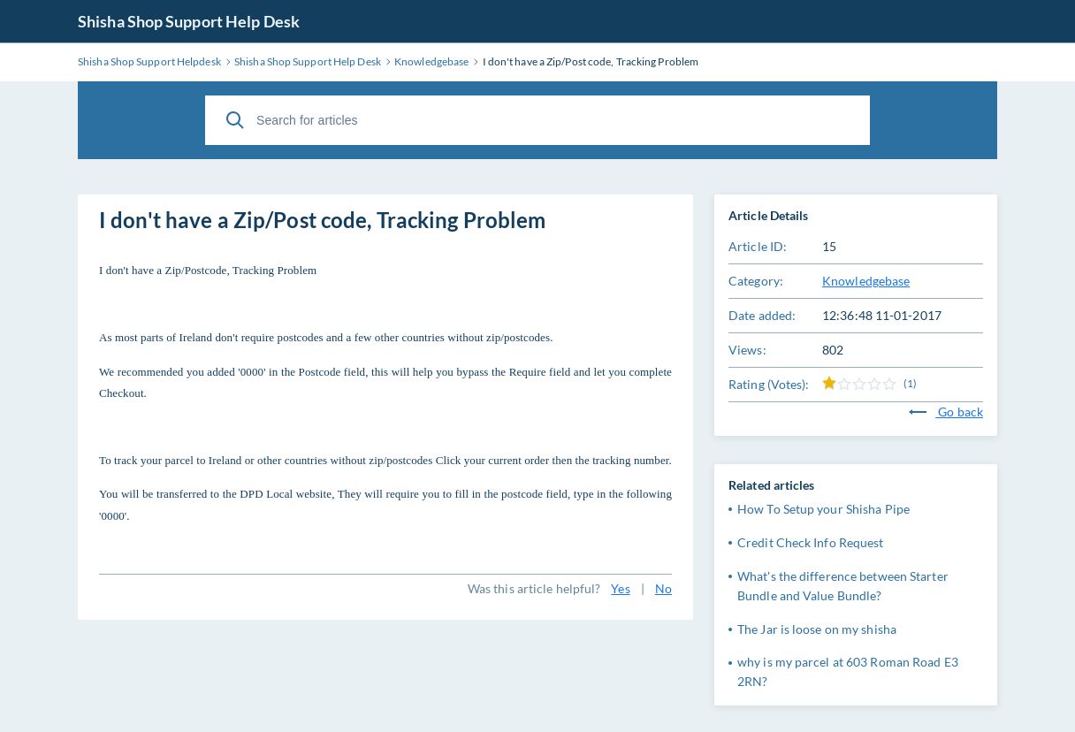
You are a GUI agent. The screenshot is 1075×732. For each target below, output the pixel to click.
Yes (620, 588)
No (663, 588)
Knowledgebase (866, 280)
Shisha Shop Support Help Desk (189, 21)
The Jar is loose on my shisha (816, 629)
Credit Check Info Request (810, 542)
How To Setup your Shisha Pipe (823, 508)
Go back (946, 411)
